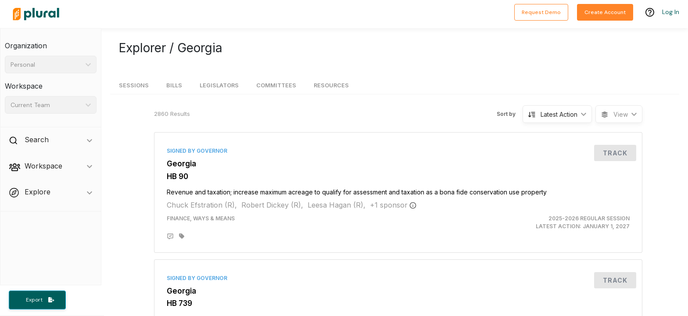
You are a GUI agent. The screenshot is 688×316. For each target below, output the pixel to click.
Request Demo (541, 12)
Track (615, 153)
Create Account (605, 12)
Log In (670, 12)
